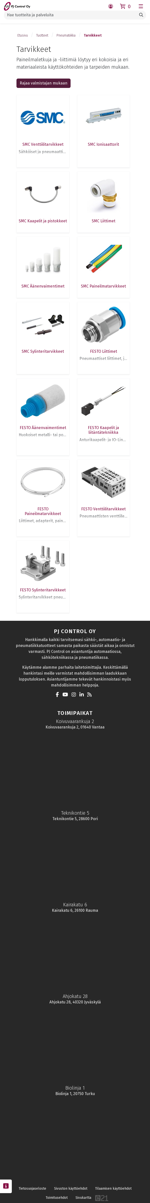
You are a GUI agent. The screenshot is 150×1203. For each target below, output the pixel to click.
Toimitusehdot (57, 1198)
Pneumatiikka (66, 35)
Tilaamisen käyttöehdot (113, 1188)
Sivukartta (83, 1198)
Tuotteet (42, 35)
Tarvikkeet (93, 35)
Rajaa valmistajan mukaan (43, 83)
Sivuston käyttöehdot (70, 1188)
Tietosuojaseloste (32, 1188)
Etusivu (22, 35)
